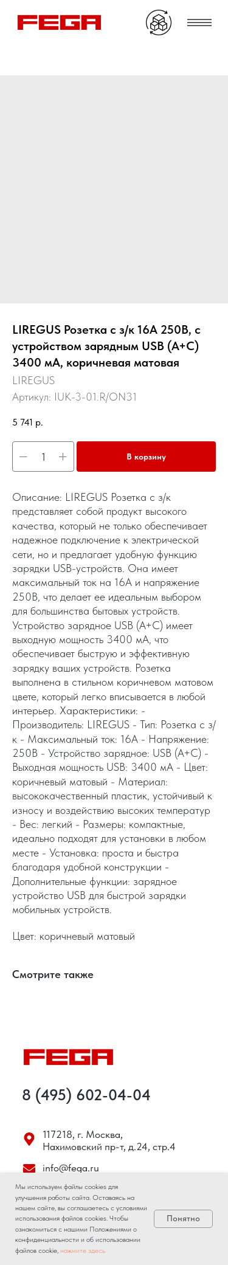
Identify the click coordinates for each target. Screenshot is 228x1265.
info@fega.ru (71, 1168)
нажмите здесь (82, 1250)
